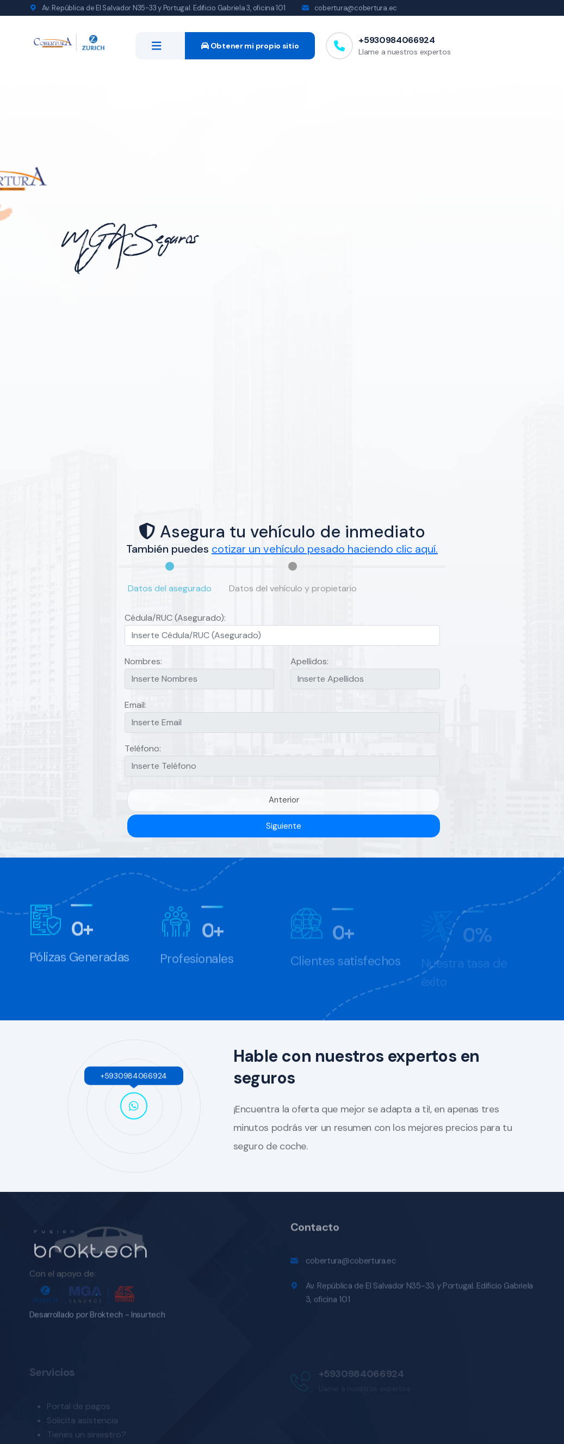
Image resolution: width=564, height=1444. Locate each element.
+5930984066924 (396, 40)
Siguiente (283, 826)
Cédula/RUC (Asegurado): (175, 617)
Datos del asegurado (170, 588)
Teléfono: (143, 748)
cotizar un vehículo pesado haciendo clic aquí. (325, 549)
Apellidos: (309, 661)
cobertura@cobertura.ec (355, 8)
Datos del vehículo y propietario (293, 588)
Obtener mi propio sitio (250, 46)
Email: (135, 705)
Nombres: (143, 661)
